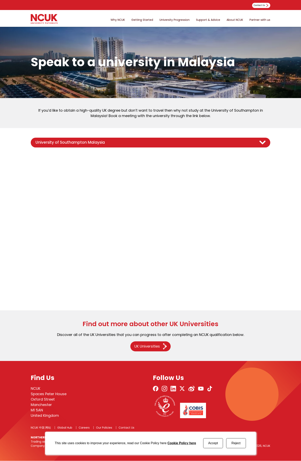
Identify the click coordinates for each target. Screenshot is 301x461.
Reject (236, 443)
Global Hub (64, 428)
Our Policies (104, 428)
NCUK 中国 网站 (41, 428)
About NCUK (235, 20)
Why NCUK (118, 20)
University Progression (174, 20)
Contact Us (126, 428)
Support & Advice (208, 20)
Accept (213, 443)
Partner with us (260, 20)
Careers (84, 428)
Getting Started (142, 20)
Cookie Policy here (181, 443)
